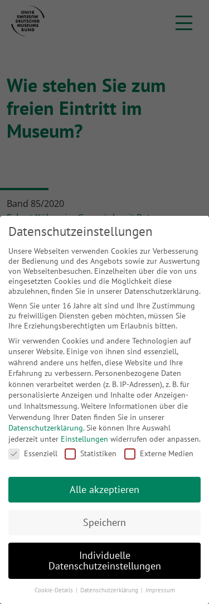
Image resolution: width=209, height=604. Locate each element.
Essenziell (32, 453)
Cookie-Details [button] (55, 590)
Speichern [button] (104, 522)
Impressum (160, 590)
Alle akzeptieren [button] (104, 489)
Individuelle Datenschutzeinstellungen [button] (104, 561)
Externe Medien (158, 453)
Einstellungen (84, 439)
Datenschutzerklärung (45, 428)
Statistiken (90, 453)
